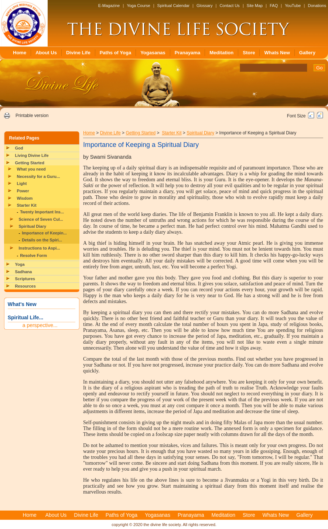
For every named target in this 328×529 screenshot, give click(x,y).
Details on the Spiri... (42, 240)
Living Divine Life (32, 155)
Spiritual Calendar (173, 5)
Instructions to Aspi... (39, 248)
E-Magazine (109, 5)
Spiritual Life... (25, 317)
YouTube (293, 5)
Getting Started (29, 163)
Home (19, 52)
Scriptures (25, 278)
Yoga (20, 264)
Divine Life (78, 52)
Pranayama (187, 52)
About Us (46, 52)
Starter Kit (27, 205)
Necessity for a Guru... (38, 176)
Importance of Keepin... (44, 233)
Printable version (32, 115)
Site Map (255, 5)
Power (23, 191)
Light (22, 183)
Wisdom (25, 198)
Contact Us (229, 5)
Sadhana (23, 271)
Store (249, 52)
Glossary (204, 5)
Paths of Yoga (115, 52)
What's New (22, 304)
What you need (31, 169)
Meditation (221, 52)
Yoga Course (138, 5)
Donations (317, 5)
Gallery (307, 52)
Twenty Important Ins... (42, 212)
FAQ (274, 5)
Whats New (277, 52)
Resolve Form (33, 255)
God (19, 148)
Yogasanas (152, 52)
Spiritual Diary (33, 226)
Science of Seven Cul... (41, 219)
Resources (25, 286)
